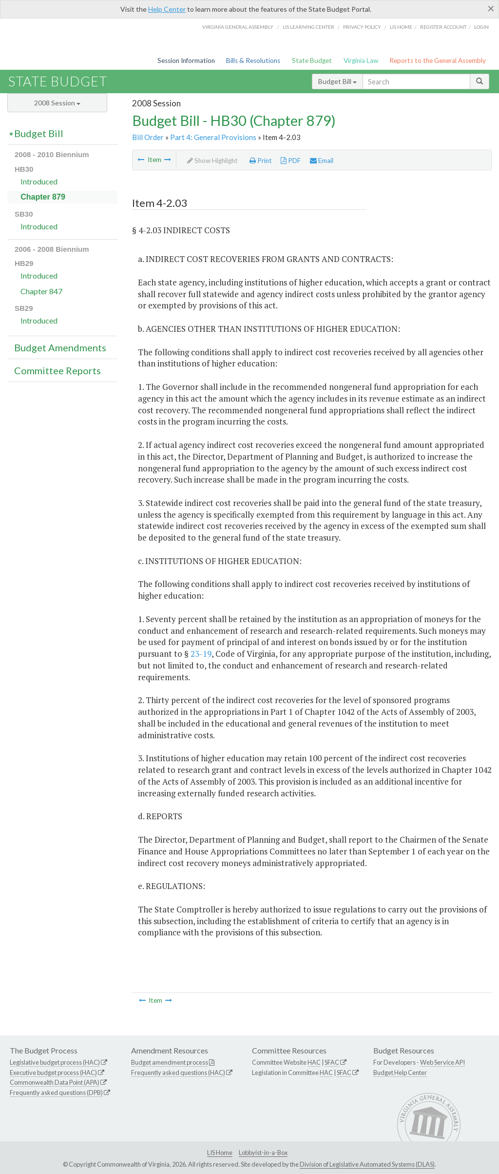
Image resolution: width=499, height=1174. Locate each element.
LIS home (401, 27)
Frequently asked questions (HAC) (178, 1072)
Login (481, 27)
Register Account (443, 27)
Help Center (167, 9)
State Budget (312, 60)
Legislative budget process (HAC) (55, 1062)
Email (321, 160)
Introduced (39, 181)
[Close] (491, 8)
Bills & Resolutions (253, 60)
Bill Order (148, 137)
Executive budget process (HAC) (53, 1072)
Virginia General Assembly (237, 27)
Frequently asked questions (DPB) (56, 1092)
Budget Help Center (400, 1072)
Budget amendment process (169, 1062)
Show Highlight (212, 160)
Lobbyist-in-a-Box (263, 1152)
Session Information (186, 60)
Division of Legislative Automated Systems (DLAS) (367, 1164)
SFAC (332, 1062)
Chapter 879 (42, 197)
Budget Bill (337, 81)
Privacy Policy (362, 27)
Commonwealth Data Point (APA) (54, 1082)
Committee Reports (57, 370)
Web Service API (442, 1062)
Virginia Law (361, 60)
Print (261, 160)
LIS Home (219, 1152)
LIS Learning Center (308, 27)
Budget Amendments (60, 347)
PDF (291, 160)
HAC (314, 1062)
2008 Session (57, 103)
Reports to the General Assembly (437, 60)
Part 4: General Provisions (213, 137)
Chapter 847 (41, 291)
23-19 (201, 653)
